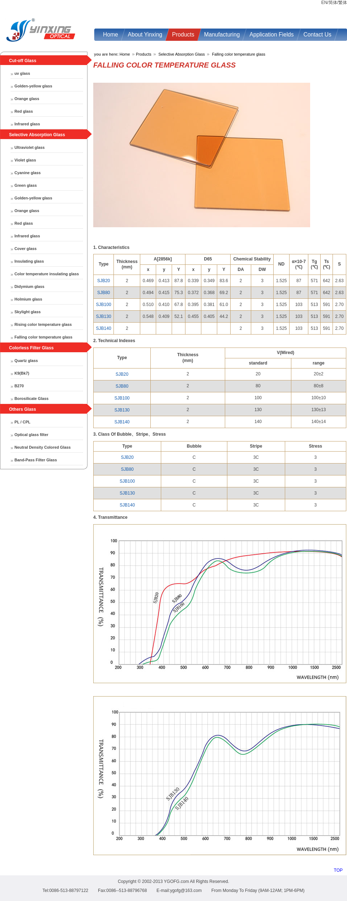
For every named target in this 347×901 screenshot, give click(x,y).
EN (324, 2)
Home (125, 54)
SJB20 (103, 280)
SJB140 (103, 328)
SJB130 (103, 316)
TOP (338, 870)
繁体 (342, 2)
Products (143, 54)
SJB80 (103, 292)
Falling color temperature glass (238, 54)
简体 (333, 2)
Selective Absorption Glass (181, 54)
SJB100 (103, 304)
